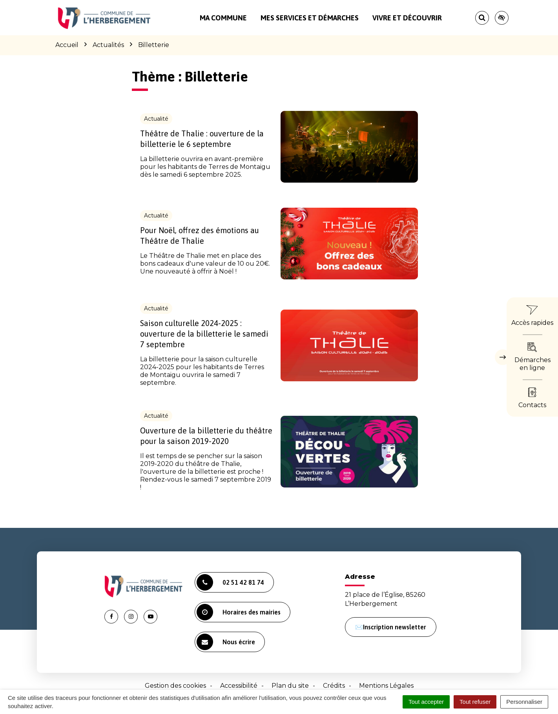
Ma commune (223, 18)
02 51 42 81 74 (230, 582)
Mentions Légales (386, 685)
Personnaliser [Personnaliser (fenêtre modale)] (524, 701)
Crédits (334, 685)
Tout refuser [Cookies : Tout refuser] (475, 701)
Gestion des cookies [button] (175, 685)
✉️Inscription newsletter (390, 627)
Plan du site (290, 685)
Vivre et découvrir (407, 18)
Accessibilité (238, 685)
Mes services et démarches (310, 18)
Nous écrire (226, 642)
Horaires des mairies (239, 612)
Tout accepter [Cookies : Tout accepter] (426, 701)
